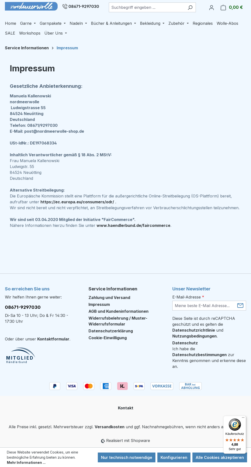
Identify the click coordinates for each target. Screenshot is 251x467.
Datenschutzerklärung (110, 330)
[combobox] (147, 7)
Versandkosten (110, 426)
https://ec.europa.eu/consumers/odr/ (77, 201)
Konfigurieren (174, 457)
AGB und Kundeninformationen (118, 311)
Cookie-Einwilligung (107, 337)
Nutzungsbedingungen (194, 336)
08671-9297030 (83, 6)
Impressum (99, 304)
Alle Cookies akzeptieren (220, 457)
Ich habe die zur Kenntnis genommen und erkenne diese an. (209, 357)
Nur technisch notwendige (126, 457)
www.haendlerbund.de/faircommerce (133, 225)
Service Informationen (112, 288)
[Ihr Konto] (211, 7)
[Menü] (243, 419)
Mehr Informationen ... (26, 462)
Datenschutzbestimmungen (199, 354)
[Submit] (240, 305)
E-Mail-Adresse (188, 297)
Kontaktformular (53, 339)
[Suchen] (190, 7)
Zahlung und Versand (109, 297)
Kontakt (125, 407)
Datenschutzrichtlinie (193, 330)
